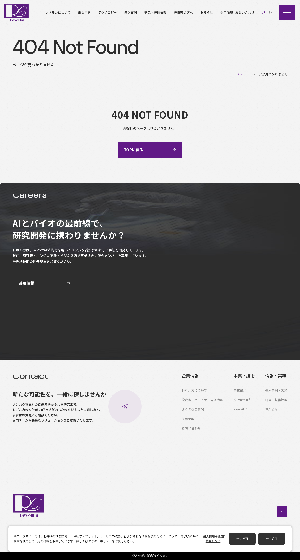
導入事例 (130, 12)
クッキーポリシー (100, 541)
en (271, 13)
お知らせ (206, 12)
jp (263, 13)
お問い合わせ (244, 12)
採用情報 (226, 12)
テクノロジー (107, 12)
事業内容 (84, 12)
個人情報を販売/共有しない (150, 555)
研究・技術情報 (155, 12)
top (239, 74)
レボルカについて (58, 12)
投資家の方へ (183, 12)
